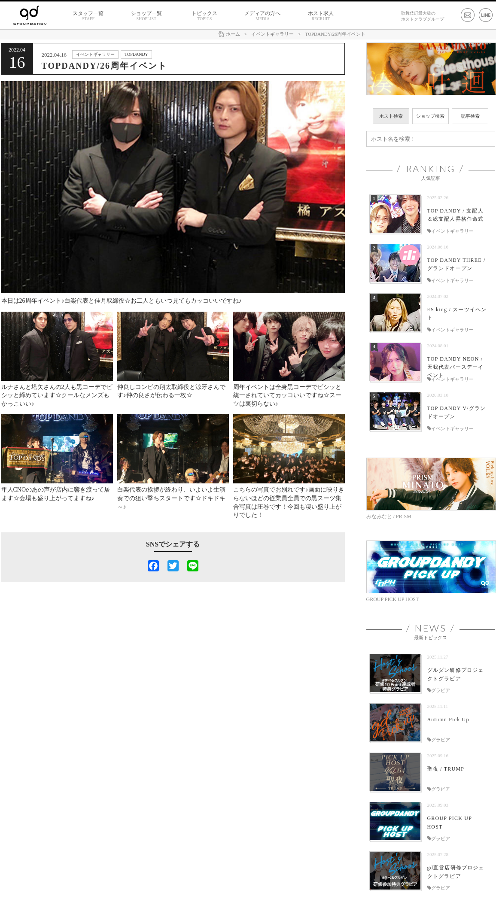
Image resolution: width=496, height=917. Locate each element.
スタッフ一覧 (88, 16)
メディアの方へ (262, 16)
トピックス (204, 16)
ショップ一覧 (146, 16)
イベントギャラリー (95, 54)
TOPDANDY (136, 54)
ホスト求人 (321, 16)
